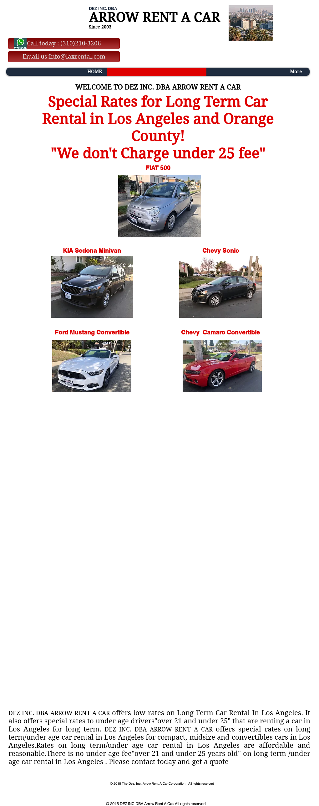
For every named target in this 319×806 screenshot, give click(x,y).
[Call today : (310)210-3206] (64, 43)
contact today (153, 761)
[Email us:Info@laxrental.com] (64, 56)
